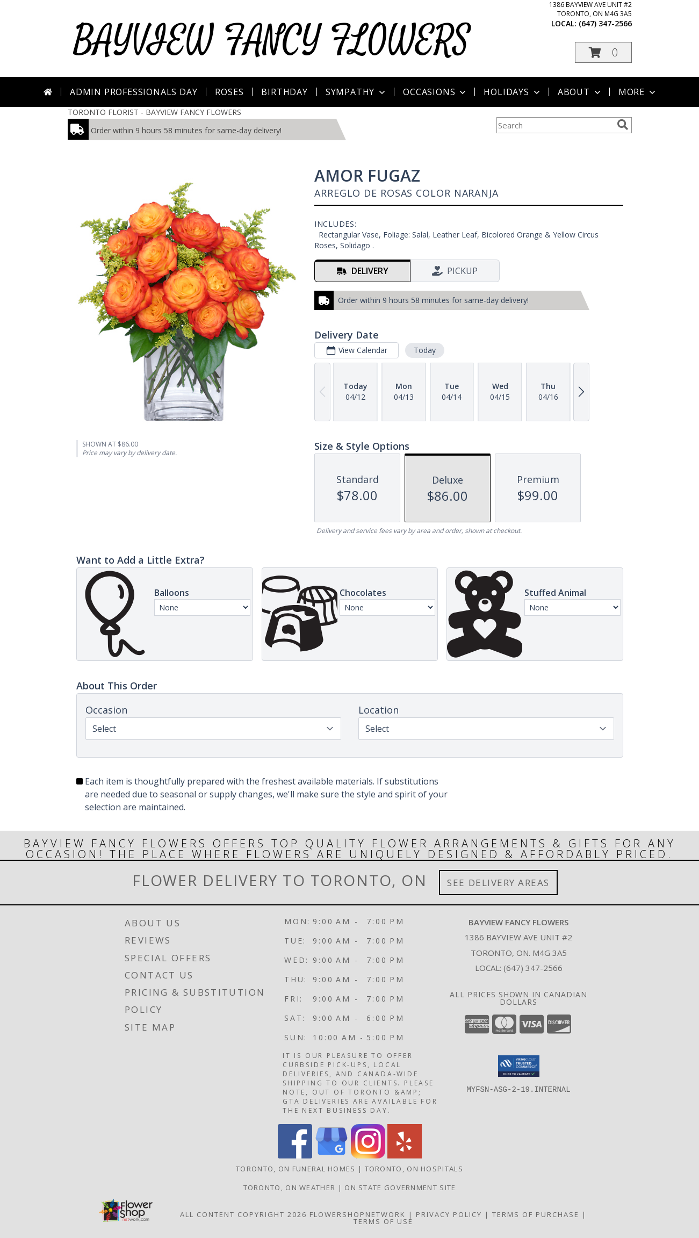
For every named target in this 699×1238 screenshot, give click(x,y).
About (580, 92)
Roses (229, 92)
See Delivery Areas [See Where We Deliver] (498, 882)
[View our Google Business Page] (331, 1155)
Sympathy (356, 92)
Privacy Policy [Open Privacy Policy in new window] (449, 1214)
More (638, 92)
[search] (622, 125)
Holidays (513, 92)
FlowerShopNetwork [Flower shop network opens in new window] (357, 1214)
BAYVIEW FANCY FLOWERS (271, 41)
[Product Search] (554, 125)
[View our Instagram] (368, 1155)
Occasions (435, 92)
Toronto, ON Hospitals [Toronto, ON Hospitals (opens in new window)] (414, 1169)
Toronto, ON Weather (289, 1187)
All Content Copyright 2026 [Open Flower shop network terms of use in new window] (243, 1214)
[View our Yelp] (404, 1155)
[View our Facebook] (295, 1155)
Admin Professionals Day (133, 92)
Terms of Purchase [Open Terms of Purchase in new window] (535, 1214)
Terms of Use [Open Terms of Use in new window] (383, 1221)
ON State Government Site (400, 1187)
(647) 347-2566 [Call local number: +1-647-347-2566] (605, 23)
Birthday (284, 92)
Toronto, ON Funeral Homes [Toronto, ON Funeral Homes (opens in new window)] (296, 1169)
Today (424, 350)
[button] (603, 52)
